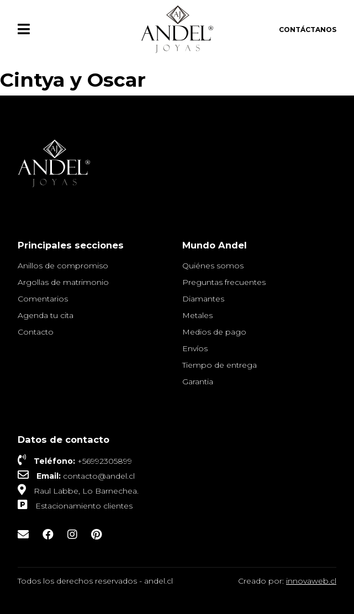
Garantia (197, 382)
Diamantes (203, 299)
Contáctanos (307, 29)
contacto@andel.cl (99, 476)
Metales (197, 315)
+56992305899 (104, 461)
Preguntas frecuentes (224, 282)
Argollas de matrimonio (63, 282)
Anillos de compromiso (63, 266)
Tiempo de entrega (219, 365)
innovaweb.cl (311, 581)
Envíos (195, 348)
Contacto (36, 332)
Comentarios (43, 299)
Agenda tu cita (45, 315)
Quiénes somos (213, 266)
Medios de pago (214, 332)
